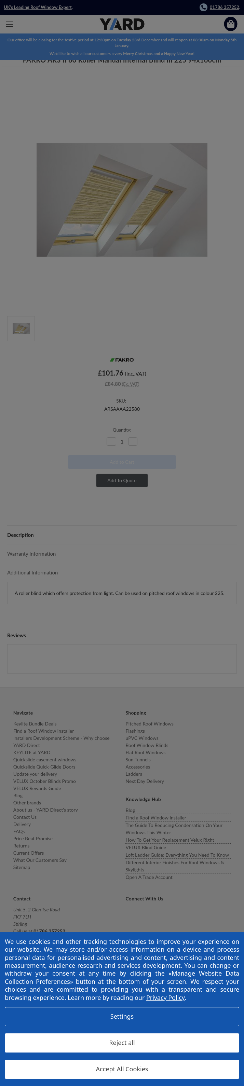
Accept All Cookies (122, 1069)
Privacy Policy (165, 997)
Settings (122, 1016)
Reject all (122, 1043)
